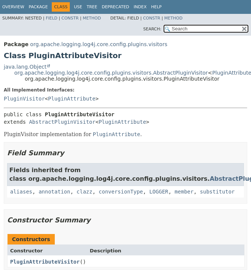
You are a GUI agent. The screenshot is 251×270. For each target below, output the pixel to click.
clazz (84, 192)
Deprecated (115, 6)
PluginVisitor (24, 99)
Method (92, 18)
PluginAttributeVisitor (45, 262)
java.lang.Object (25, 67)
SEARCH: (152, 29)
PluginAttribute (71, 99)
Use (78, 6)
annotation (54, 192)
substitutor (217, 192)
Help (156, 6)
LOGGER (158, 192)
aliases (21, 192)
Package (38, 6)
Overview (13, 6)
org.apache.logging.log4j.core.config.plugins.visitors (98, 44)
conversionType (121, 192)
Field (51, 18)
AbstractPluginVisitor (62, 122)
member (184, 192)
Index (140, 6)
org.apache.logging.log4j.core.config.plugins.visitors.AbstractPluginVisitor (111, 73)
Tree (92, 6)
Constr (70, 18)
